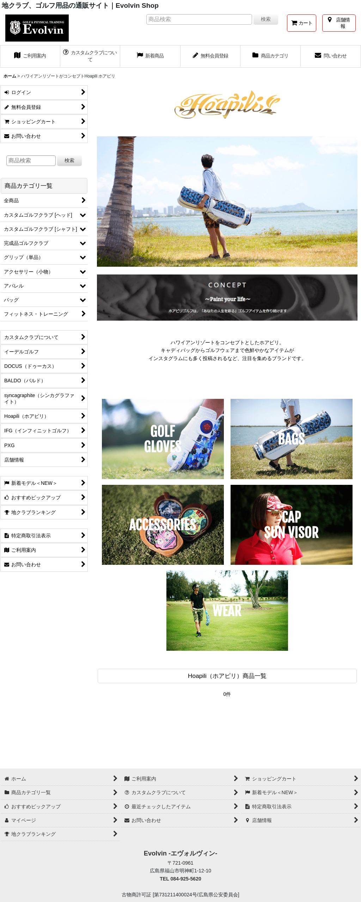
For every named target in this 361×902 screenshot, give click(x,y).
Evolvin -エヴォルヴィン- (181, 853)
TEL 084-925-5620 (180, 879)
